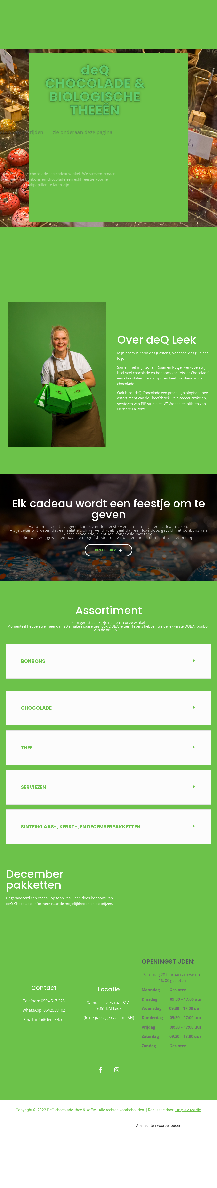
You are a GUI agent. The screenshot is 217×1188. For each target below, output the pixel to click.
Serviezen (33, 787)
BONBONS (33, 661)
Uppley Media (188, 1110)
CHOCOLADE (36, 708)
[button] (108, 661)
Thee (26, 747)
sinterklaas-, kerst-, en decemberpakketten (80, 826)
